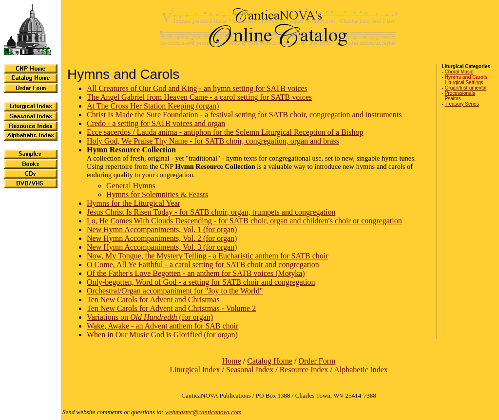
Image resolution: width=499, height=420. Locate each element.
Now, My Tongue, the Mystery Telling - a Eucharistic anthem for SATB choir (207, 256)
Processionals (460, 93)
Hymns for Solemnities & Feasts (157, 194)
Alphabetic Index (361, 369)
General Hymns (130, 186)
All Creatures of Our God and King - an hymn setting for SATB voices (197, 88)
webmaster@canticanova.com (203, 412)
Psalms (453, 98)
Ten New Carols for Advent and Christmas (153, 299)
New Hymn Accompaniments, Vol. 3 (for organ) (162, 247)
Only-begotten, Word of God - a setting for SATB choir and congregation (201, 282)
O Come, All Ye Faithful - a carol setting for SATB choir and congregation (203, 264)
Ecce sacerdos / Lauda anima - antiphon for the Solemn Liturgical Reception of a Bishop (225, 132)
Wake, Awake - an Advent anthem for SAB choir (162, 326)
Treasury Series (461, 104)
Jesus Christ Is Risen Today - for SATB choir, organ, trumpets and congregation (211, 212)
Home (231, 361)
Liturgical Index (195, 369)
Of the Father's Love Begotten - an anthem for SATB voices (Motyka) (196, 273)
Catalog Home (269, 361)
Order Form (316, 361)
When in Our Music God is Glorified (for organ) (162, 334)
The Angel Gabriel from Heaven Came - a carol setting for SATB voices (199, 97)
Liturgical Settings (464, 82)
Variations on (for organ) (150, 317)
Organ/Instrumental (466, 88)
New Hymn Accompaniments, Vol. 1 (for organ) (162, 229)
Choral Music (459, 71)
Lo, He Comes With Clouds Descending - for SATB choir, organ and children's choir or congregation (244, 221)
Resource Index (304, 369)
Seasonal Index (249, 369)
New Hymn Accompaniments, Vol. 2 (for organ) (162, 238)
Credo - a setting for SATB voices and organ (156, 123)
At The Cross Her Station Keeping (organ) (153, 106)
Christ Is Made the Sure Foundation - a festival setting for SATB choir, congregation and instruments (244, 114)
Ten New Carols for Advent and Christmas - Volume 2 (171, 308)
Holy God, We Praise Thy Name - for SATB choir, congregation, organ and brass (213, 141)
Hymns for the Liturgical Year (133, 203)
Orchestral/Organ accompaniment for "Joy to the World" (175, 291)
